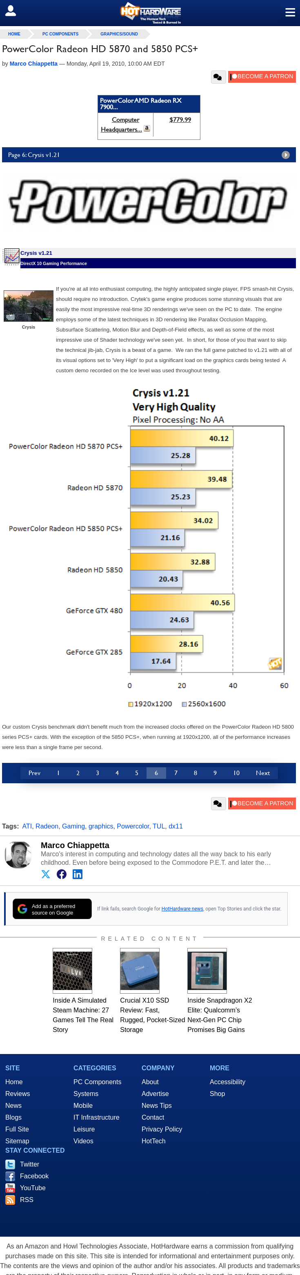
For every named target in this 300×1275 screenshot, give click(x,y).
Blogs (13, 1117)
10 (236, 773)
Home (14, 1081)
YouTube (33, 1187)
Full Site (17, 1129)
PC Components (60, 34)
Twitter (29, 1164)
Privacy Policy (162, 1129)
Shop (217, 1093)
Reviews (17, 1093)
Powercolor (133, 826)
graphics (101, 826)
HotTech (154, 1141)
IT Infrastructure (96, 1117)
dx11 (176, 826)
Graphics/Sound (119, 34)
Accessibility (227, 1081)
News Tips (157, 1105)
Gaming (73, 826)
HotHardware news (182, 909)
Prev (34, 773)
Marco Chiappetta (75, 845)
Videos (83, 1141)
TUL (159, 826)
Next (263, 773)
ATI (27, 826)
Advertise (155, 1093)
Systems (85, 1093)
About (150, 1081)
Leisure (84, 1129)
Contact (153, 1117)
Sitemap (17, 1141)
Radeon (47, 826)
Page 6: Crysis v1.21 (151, 155)
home (14, 34)
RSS (26, 1199)
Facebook (34, 1176)
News (13, 1105)
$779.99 (180, 120)
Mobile (83, 1105)
